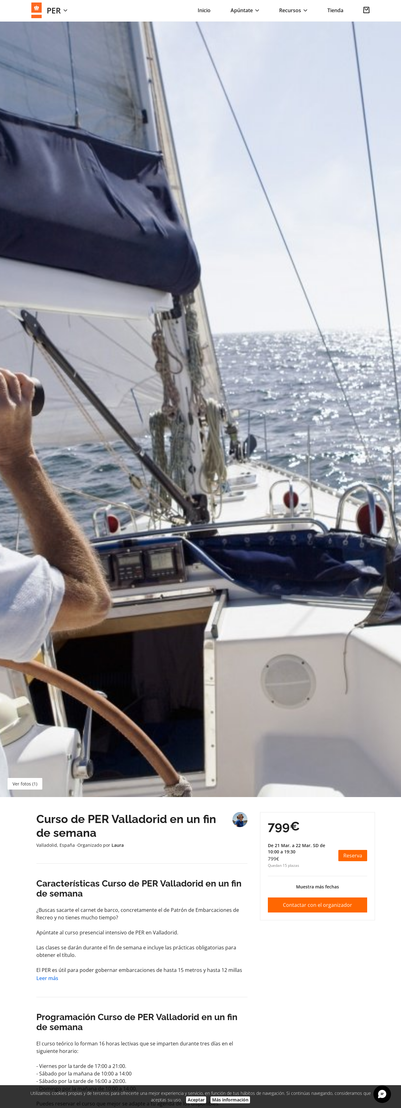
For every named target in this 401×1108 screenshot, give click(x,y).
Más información (230, 1100)
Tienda (335, 10)
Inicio (204, 10)
